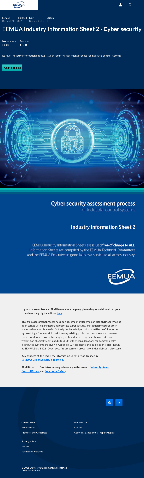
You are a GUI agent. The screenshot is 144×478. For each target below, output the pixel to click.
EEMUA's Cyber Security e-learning (42, 359)
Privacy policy (29, 441)
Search (130, 5)
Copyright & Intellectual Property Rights (94, 432)
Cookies (78, 427)
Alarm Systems (100, 367)
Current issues (29, 422)
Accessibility (28, 427)
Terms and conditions (32, 451)
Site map (26, 446)
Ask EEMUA (80, 422)
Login (120, 4)
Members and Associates (34, 432)
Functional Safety (55, 371)
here (59, 313)
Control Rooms (31, 371)
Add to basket (12, 67)
